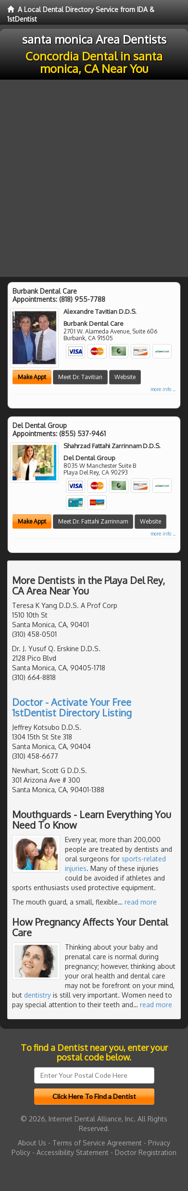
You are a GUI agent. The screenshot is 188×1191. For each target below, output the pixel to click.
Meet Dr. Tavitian (80, 377)
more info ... (162, 389)
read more (141, 902)
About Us (32, 1143)
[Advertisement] (94, 178)
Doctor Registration (145, 1152)
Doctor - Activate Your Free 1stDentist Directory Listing (72, 707)
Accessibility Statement (73, 1152)
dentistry (37, 995)
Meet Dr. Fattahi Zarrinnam (93, 521)
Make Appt (32, 377)
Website (125, 377)
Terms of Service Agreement (97, 1143)
